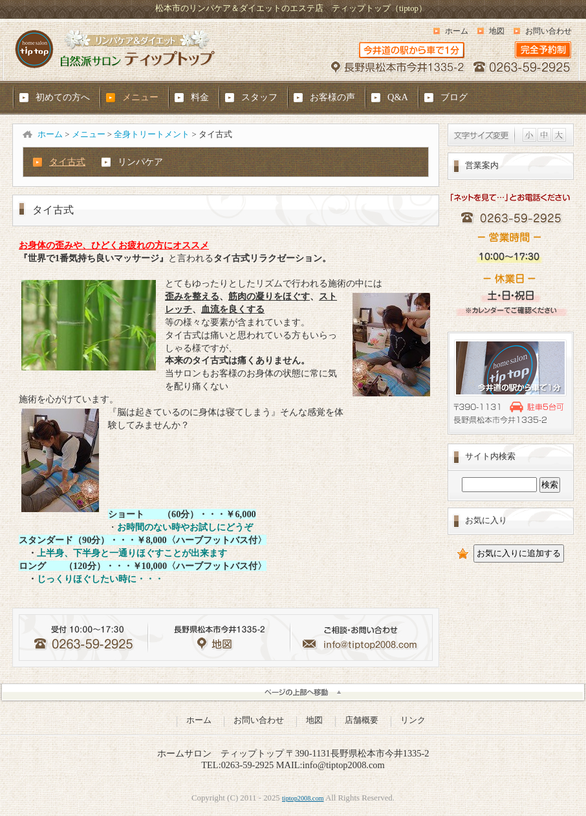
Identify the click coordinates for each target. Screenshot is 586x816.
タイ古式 (67, 161)
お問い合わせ (548, 31)
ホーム (456, 31)
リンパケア (140, 161)
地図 (497, 31)
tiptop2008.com (303, 798)
